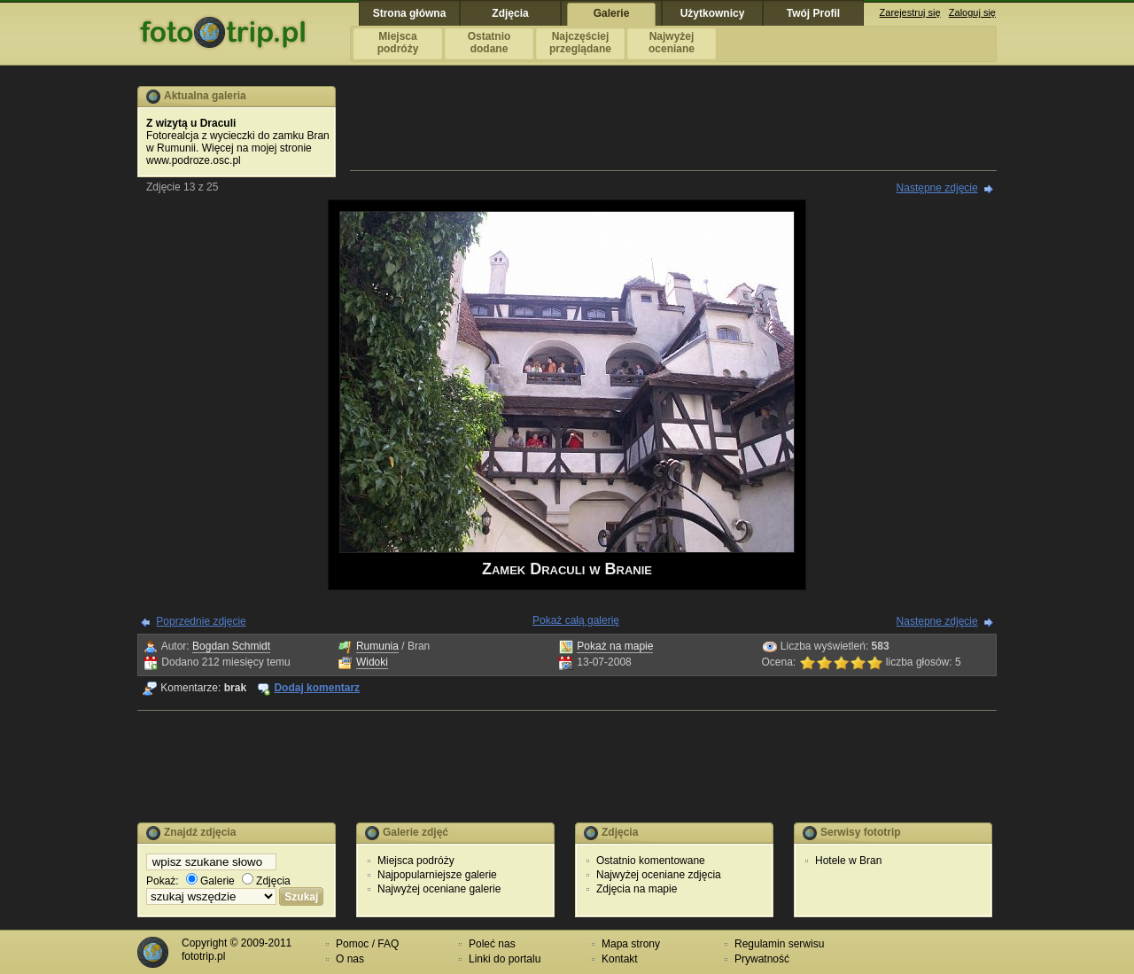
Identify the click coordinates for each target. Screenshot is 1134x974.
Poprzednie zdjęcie (200, 621)
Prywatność (761, 959)
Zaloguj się (972, 12)
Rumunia (377, 646)
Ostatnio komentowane (650, 860)
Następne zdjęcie (937, 188)
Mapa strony (631, 944)
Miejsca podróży (415, 860)
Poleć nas (492, 944)
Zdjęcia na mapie (636, 889)
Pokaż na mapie (615, 646)
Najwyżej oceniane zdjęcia (658, 875)
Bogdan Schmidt (231, 646)
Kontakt (620, 959)
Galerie (210, 881)
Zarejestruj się (910, 12)
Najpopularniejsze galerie (437, 875)
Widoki (372, 662)
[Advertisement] (673, 126)
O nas (350, 959)
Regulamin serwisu (779, 944)
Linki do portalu (504, 959)
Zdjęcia (266, 881)
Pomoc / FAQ (367, 944)
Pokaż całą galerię (575, 620)
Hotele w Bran (848, 860)
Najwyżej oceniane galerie (439, 889)
